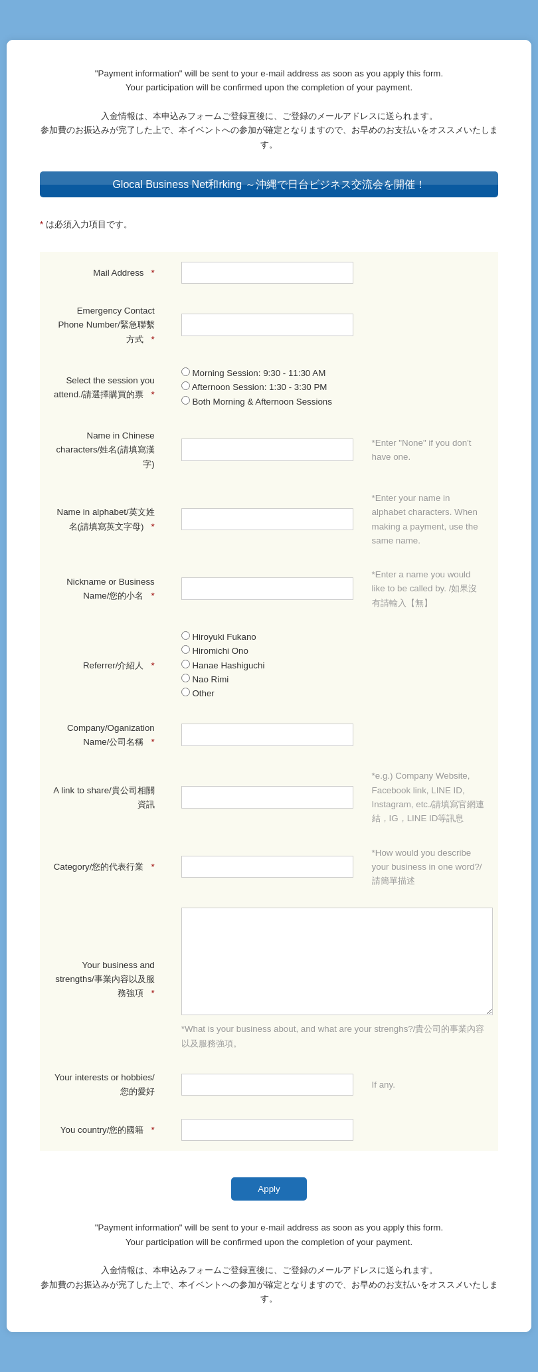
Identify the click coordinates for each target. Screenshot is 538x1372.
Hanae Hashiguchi (223, 665)
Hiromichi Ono (214, 651)
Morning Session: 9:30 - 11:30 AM (253, 373)
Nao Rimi (205, 679)
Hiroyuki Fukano (218, 637)
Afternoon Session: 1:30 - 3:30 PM (254, 387)
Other (198, 693)
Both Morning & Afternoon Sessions (256, 402)
